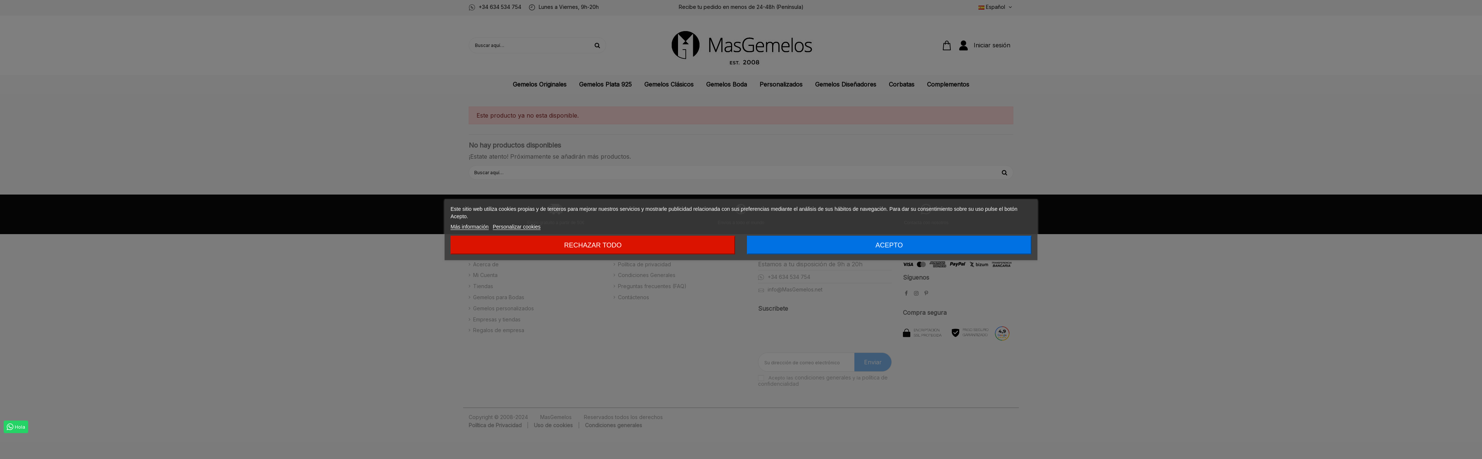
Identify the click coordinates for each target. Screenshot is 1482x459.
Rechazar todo (592, 245)
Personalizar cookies (517, 226)
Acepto (889, 245)
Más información (470, 226)
